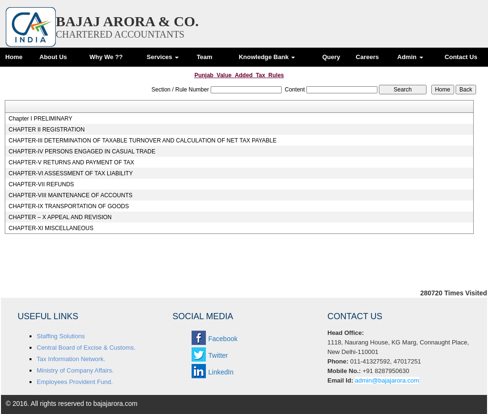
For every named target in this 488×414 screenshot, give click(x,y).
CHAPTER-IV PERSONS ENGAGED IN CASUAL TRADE (82, 151)
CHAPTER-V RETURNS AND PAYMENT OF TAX (71, 162)
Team (205, 57)
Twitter (218, 355)
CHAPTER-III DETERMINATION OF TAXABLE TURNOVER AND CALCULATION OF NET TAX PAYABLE (142, 140)
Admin (410, 57)
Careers (367, 57)
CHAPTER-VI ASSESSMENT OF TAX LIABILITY (71, 173)
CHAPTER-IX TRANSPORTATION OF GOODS (69, 206)
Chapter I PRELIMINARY (40, 118)
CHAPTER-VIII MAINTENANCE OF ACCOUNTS (70, 195)
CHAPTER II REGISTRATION (47, 129)
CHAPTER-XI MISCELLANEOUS (51, 228)
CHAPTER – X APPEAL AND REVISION (60, 217)
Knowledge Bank (267, 57)
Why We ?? (106, 57)
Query (331, 57)
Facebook (222, 339)
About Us (53, 57)
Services (163, 57)
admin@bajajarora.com (387, 380)
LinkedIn (221, 372)
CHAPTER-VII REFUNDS (41, 184)
